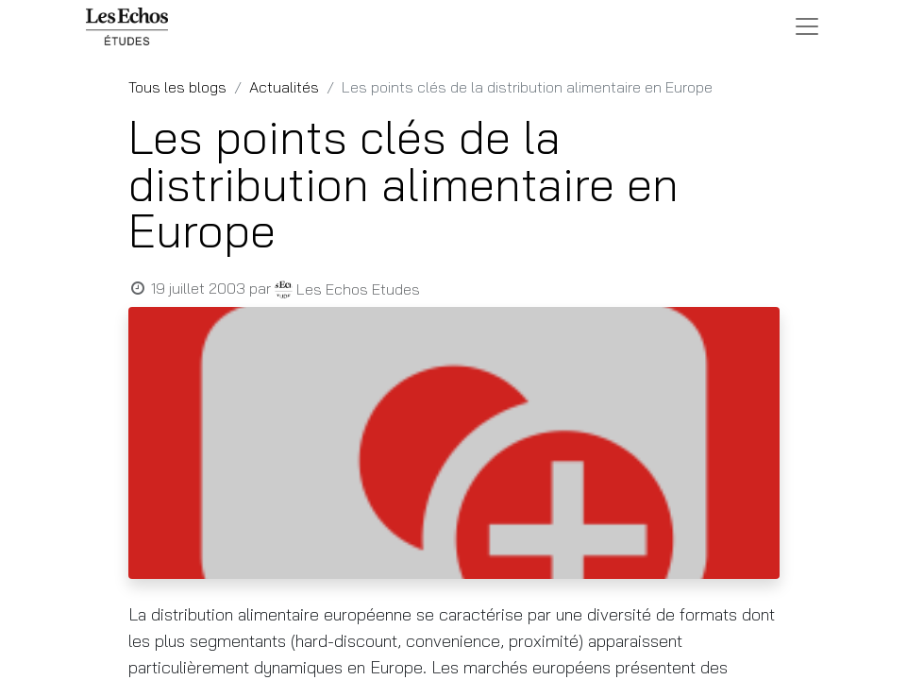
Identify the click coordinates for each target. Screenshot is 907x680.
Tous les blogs (177, 86)
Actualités (284, 86)
